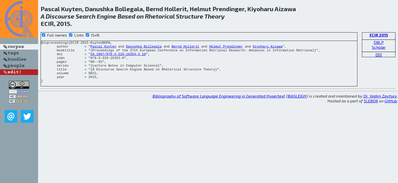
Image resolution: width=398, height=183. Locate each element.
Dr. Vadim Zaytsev (380, 104)
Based (126, 16)
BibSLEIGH (297, 104)
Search (85, 16)
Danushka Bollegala (143, 47)
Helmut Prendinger (226, 47)
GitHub (391, 109)
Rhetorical (160, 16)
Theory (214, 16)
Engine (106, 16)
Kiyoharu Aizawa (268, 47)
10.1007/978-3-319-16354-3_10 (118, 57)
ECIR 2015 (379, 35)
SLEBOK (371, 109)
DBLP (379, 42)
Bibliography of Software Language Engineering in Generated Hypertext (219, 104)
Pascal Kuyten (103, 47)
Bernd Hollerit (185, 47)
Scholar (379, 47)
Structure (189, 16)
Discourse (60, 16)
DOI (378, 54)
